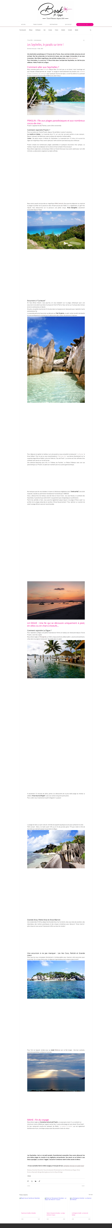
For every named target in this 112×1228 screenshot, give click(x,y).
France (56, 30)
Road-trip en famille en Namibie (28, 1213)
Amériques (37, 30)
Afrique (30, 30)
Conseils (70, 30)
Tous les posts (22, 30)
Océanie (63, 30)
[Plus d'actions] (84, 40)
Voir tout (91, 1194)
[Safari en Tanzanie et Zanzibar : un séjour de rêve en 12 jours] (56, 1204)
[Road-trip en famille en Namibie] (31, 1204)
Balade (76, 30)
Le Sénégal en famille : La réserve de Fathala (80, 1214)
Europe (50, 30)
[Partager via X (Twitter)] (32, 1181)
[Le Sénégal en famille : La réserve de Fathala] (81, 1204)
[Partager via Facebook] (28, 1181)
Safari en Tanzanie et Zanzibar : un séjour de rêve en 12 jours (56, 1214)
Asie (44, 30)
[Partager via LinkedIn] (35, 1181)
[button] (90, 30)
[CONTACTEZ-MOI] (84, 24)
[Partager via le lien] (39, 1181)
